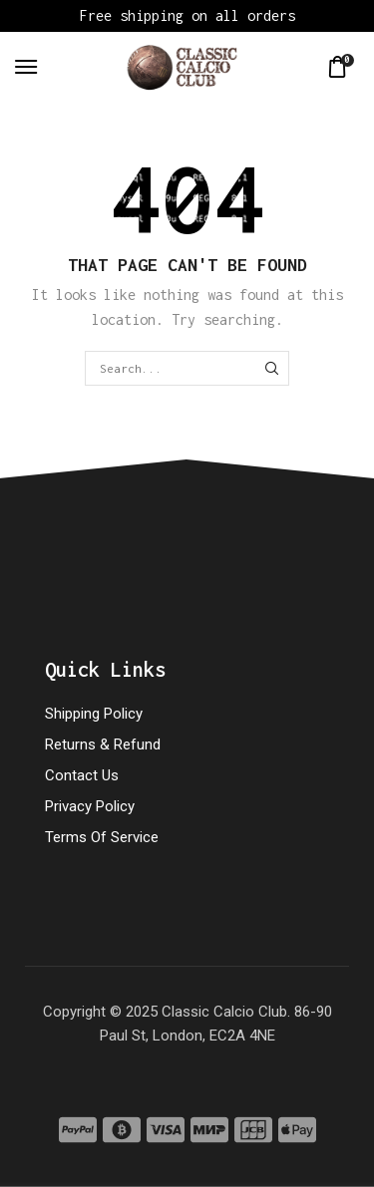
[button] (26, 67)
